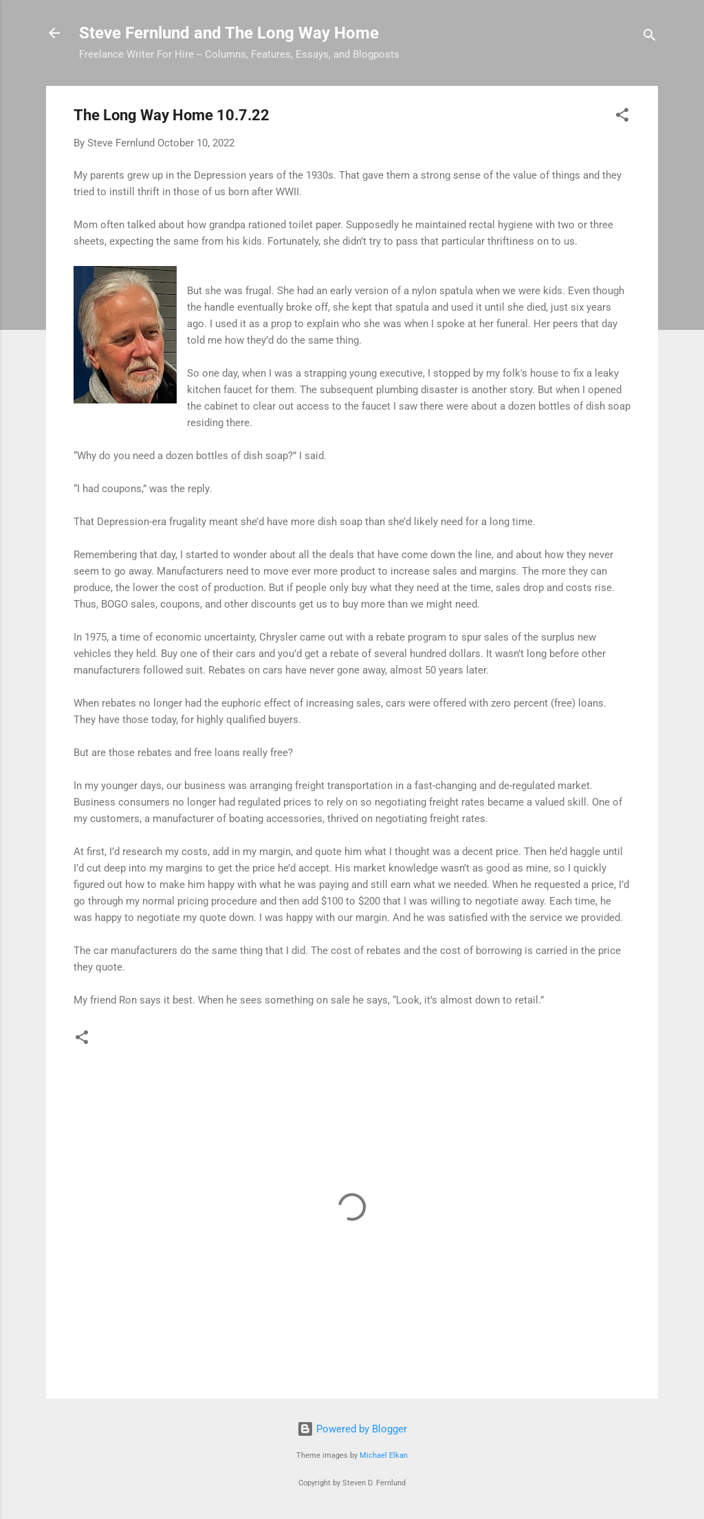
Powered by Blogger (352, 1429)
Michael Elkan (384, 1455)
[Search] (649, 37)
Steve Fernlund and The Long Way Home (229, 33)
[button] (622, 117)
